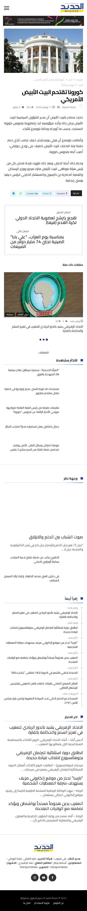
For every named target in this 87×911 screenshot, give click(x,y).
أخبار (70, 80)
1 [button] (47, 340)
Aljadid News (69, 107)
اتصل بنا (27, 903)
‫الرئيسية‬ (79, 80)
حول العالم (23, 314)
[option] (43, 302)
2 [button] (43, 339)
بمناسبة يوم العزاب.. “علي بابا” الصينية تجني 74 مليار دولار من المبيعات (43, 239)
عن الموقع (58, 903)
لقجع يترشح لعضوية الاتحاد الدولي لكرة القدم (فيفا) (43, 218)
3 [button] (40, 339)
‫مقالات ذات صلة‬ (72, 265)
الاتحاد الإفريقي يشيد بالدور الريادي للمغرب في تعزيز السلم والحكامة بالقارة (47, 329)
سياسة (9, 314)
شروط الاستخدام (42, 903)
